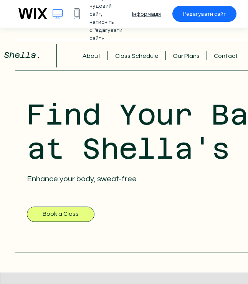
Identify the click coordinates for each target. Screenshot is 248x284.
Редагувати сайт (204, 13)
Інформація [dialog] (146, 13)
